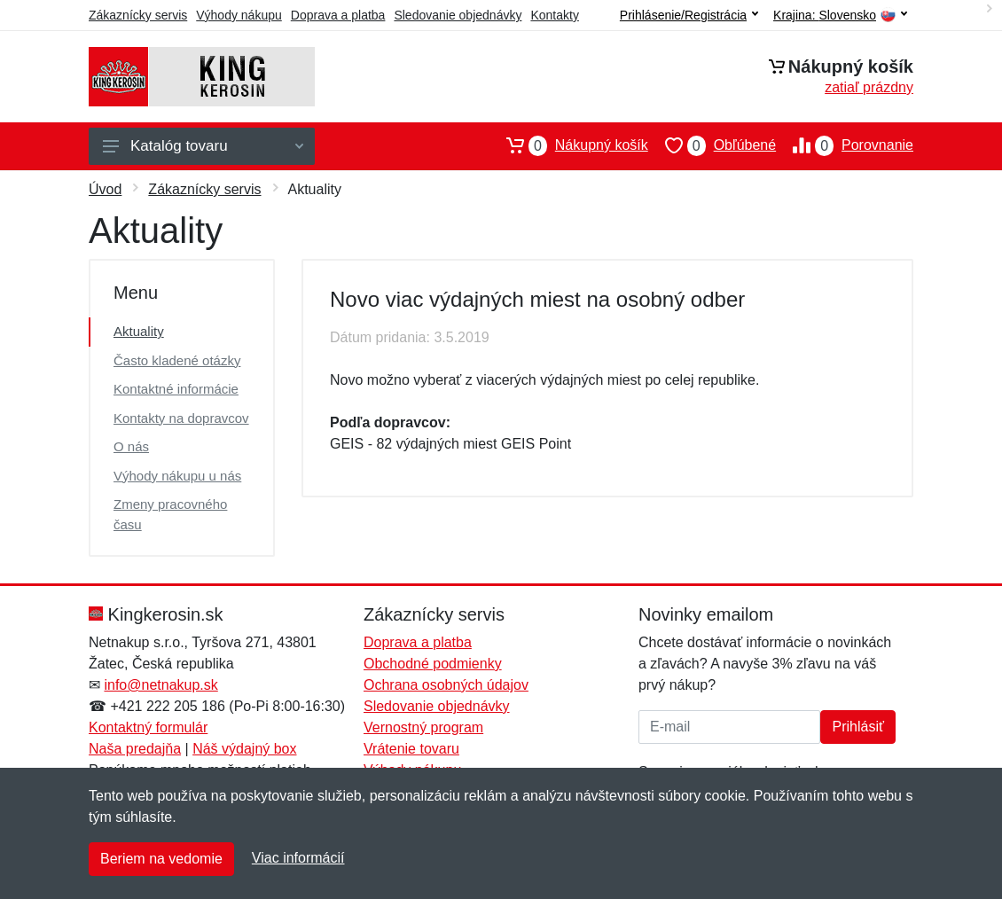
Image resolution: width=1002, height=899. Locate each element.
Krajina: (840, 15)
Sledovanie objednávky (457, 15)
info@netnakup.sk (160, 684)
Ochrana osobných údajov (446, 684)
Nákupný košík (568, 145)
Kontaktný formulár (148, 727)
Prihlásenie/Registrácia (689, 15)
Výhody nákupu (239, 15)
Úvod (105, 189)
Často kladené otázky (177, 360)
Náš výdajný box (244, 748)
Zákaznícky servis (138, 15)
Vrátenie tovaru (411, 748)
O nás (131, 446)
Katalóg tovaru (203, 145)
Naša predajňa (135, 748)
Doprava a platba (338, 15)
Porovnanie (844, 145)
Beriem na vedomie (161, 858)
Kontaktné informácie (176, 388)
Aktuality (139, 331)
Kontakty (554, 15)
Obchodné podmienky (433, 663)
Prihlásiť (857, 726)
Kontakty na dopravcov (181, 418)
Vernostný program (423, 727)
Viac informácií (298, 857)
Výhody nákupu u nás (177, 475)
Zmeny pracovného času (170, 514)
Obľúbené (712, 145)
